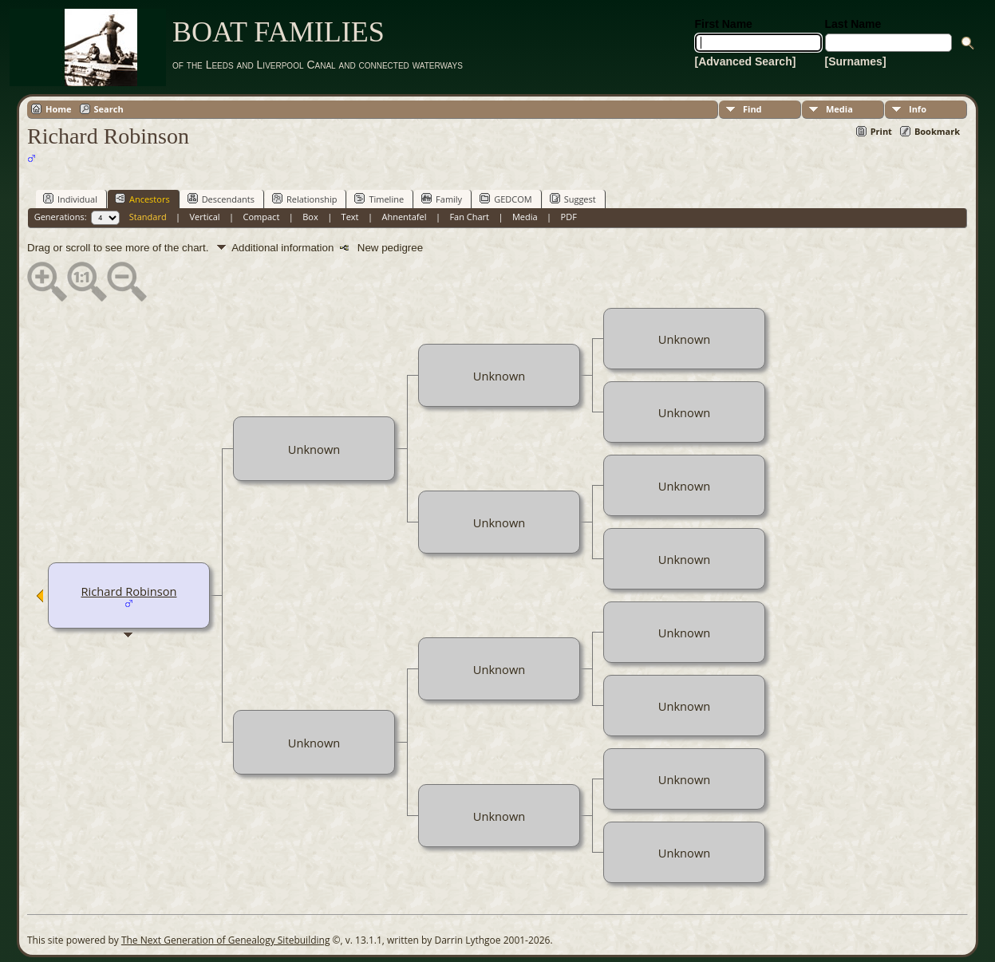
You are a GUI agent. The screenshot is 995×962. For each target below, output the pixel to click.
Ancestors (142, 198)
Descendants (221, 198)
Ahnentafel (403, 217)
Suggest (573, 198)
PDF (569, 217)
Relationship (304, 198)
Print (881, 131)
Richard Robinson (129, 591)
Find (752, 109)
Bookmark (937, 131)
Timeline (379, 198)
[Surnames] (855, 61)
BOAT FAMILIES (278, 32)
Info (917, 109)
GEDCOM (505, 198)
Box (310, 217)
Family (441, 198)
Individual (70, 198)
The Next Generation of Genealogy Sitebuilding (225, 940)
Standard (148, 217)
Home (58, 109)
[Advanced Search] (745, 61)
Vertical (205, 217)
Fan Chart (469, 217)
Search (109, 109)
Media (839, 109)
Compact (261, 217)
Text (350, 217)
